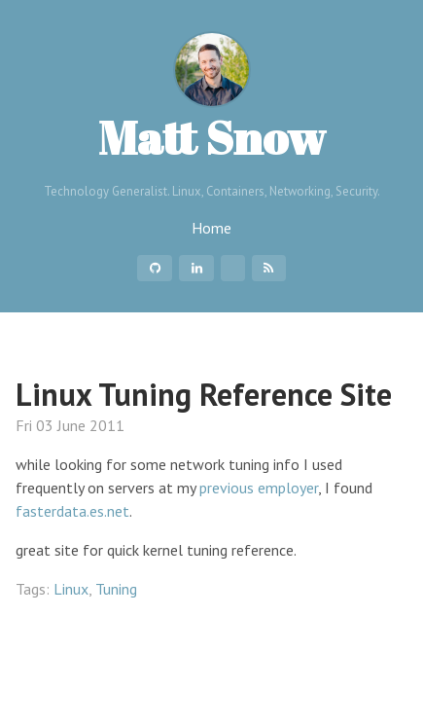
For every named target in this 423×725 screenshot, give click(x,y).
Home (211, 227)
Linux (70, 588)
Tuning (116, 588)
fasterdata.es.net (72, 511)
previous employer (258, 487)
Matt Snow (212, 99)
